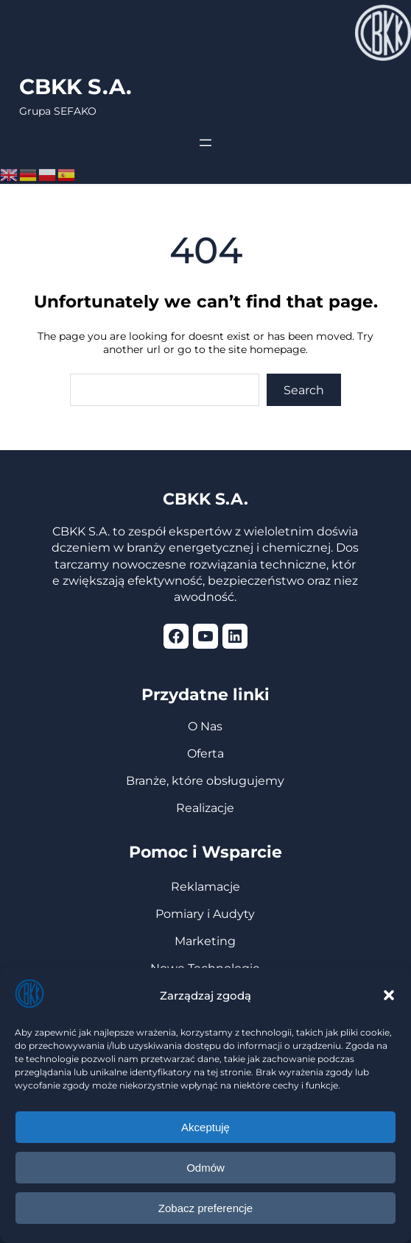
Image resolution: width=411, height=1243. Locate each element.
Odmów (205, 1167)
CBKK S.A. (75, 86)
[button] (389, 995)
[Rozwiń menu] (205, 143)
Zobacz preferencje (205, 1208)
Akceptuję (205, 1127)
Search (304, 390)
